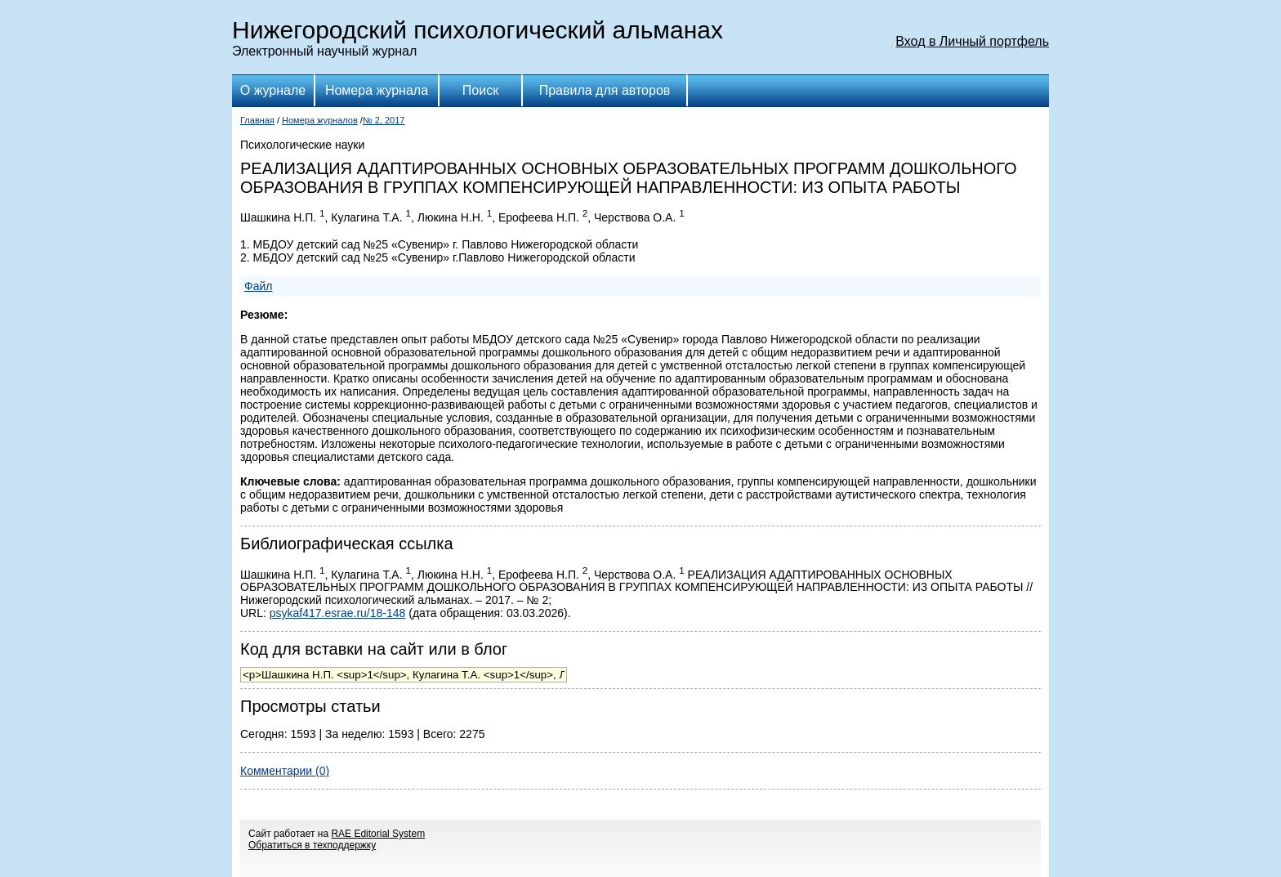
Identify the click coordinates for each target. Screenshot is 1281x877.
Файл (258, 286)
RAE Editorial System (378, 833)
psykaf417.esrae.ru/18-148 (338, 613)
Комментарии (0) (284, 770)
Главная (257, 120)
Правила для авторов (605, 90)
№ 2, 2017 (384, 120)
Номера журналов (320, 120)
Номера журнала (376, 90)
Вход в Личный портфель (972, 41)
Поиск (480, 90)
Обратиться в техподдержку (312, 845)
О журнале (273, 90)
